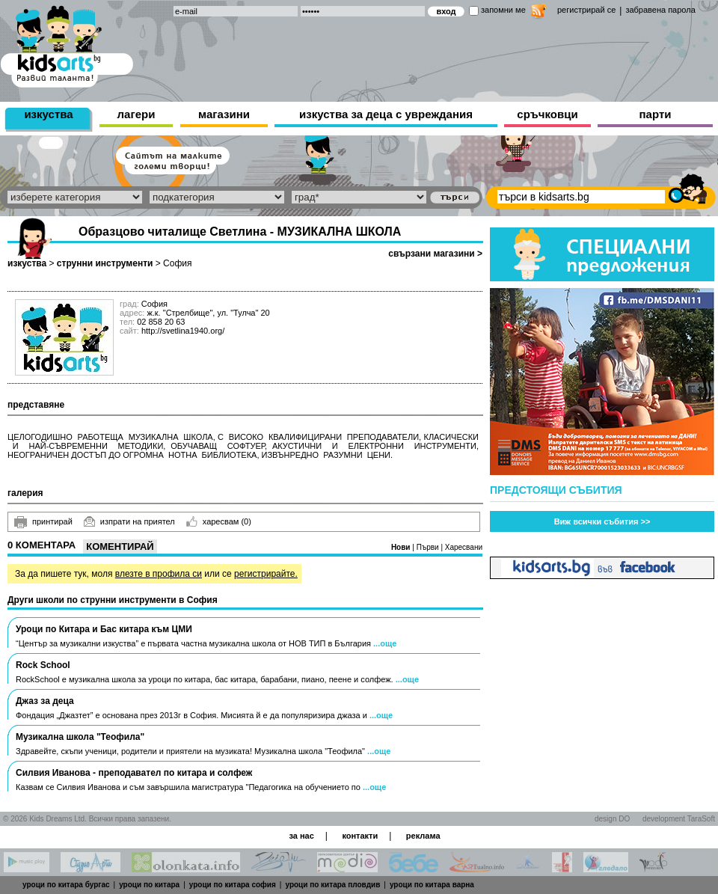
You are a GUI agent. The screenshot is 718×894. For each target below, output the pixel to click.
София (177, 263)
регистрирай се (586, 9)
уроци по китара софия (232, 885)
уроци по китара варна (432, 885)
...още (384, 643)
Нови (401, 547)
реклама (423, 835)
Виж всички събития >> (602, 521)
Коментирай (119, 546)
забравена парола (660, 9)
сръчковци (547, 114)
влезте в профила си (158, 574)
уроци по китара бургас (66, 885)
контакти (360, 835)
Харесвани (463, 547)
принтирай (43, 522)
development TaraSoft (678, 819)
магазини (224, 114)
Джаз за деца (45, 701)
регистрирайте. (266, 574)
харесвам (218, 521)
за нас (301, 835)
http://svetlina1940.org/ (182, 330)
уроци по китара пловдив (332, 885)
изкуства (48, 114)
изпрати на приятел (129, 521)
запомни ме (503, 9)
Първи (429, 547)
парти (655, 114)
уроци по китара (149, 885)
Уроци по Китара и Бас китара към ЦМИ (104, 629)
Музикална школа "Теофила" (80, 737)
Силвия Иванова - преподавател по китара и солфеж (134, 773)
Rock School (43, 665)
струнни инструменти (105, 263)
